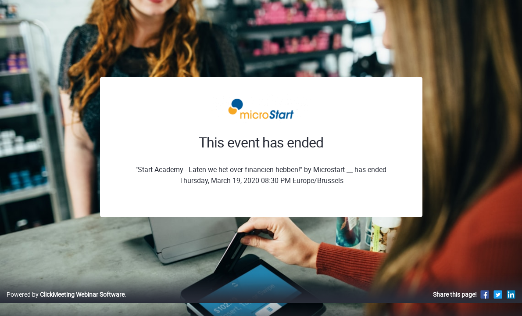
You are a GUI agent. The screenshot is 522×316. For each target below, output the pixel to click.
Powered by (66, 303)
